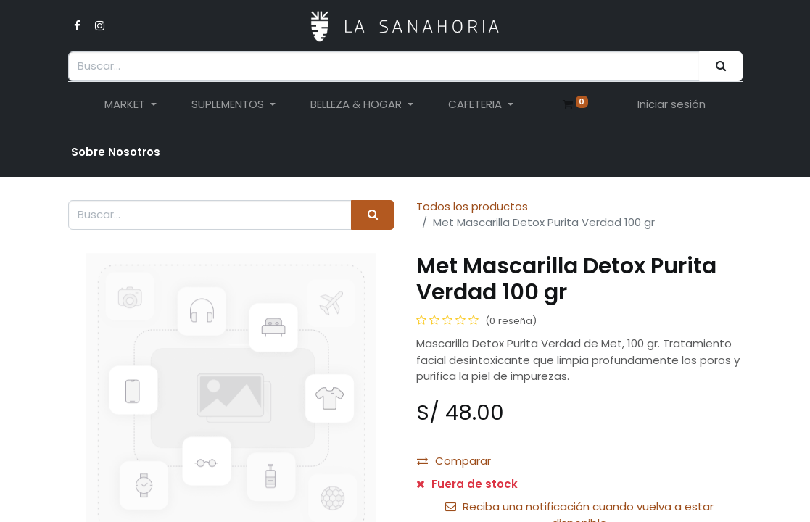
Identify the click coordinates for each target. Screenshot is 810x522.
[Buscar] (720, 66)
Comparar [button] (454, 460)
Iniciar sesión (671, 104)
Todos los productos (472, 206)
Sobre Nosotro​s (115, 152)
